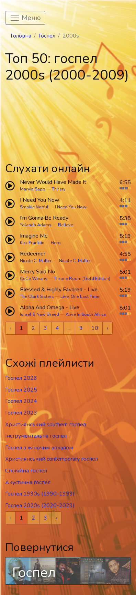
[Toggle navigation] (25, 18)
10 (94, 328)
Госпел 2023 (21, 413)
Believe (65, 225)
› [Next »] (107, 328)
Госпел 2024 (21, 401)
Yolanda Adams (36, 225)
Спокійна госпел (26, 470)
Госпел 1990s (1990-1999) (40, 494)
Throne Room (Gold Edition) (82, 278)
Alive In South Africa (86, 314)
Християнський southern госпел (45, 424)
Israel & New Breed (39, 314)
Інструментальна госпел (36, 436)
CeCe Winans (33, 278)
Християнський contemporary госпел (51, 459)
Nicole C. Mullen (36, 261)
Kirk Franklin (32, 243)
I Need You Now (71, 207)
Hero (56, 243)
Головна (21, 36)
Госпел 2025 (21, 390)
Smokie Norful (34, 207)
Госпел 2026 (21, 378)
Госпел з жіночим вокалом (39, 447)
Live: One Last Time (79, 296)
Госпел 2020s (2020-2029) (40, 505)
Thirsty (59, 189)
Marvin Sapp (32, 189)
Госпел (46, 36)
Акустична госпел (27, 482)
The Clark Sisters (37, 296)
